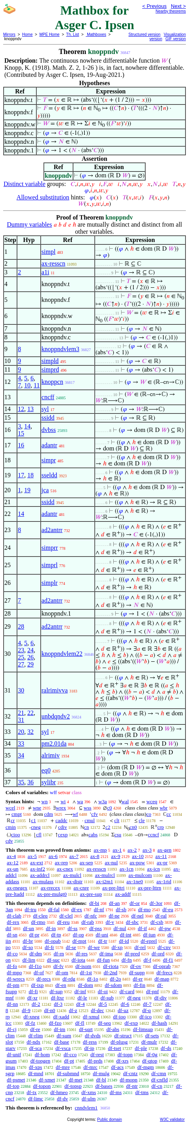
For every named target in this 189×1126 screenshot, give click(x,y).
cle (142, 820)
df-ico (145, 1017)
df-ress (90, 1042)
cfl (38, 835)
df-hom (42, 1054)
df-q (146, 1010)
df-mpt (79, 941)
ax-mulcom (140, 875)
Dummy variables (29, 224)
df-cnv (164, 947)
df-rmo (38, 922)
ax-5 (32, 856)
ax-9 (115, 856)
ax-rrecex (50, 888)
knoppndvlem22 (61, 653)
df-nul (120, 928)
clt (117, 820)
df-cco (70, 1054)
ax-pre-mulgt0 (52, 894)
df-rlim (35, 1036)
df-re (35, 1029)
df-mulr (149, 1042)
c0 (109, 808)
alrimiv (50, 755)
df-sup (56, 991)
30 (21, 690)
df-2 (36, 1004)
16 (21, 445)
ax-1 (117, 850)
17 (21, 475)
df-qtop (149, 1061)
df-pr (34, 935)
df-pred (132, 954)
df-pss (95, 928)
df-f (148, 960)
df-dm (35, 954)
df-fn (127, 960)
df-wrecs (15, 979)
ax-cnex (65, 869)
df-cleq (40, 916)
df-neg (133, 998)
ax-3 (147, 850)
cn (86, 827)
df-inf (80, 991)
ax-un (13, 869)
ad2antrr (51, 530)
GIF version (175, 39)
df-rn (59, 954)
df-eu (167, 909)
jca (45, 490)
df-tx (32, 1092)
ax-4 (11, 856)
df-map (161, 979)
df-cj (12, 1029)
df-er (137, 979)
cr (13, 820)
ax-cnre (81, 888)
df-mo (144, 909)
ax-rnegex (17, 888)
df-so (27, 947)
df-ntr (132, 1086)
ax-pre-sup (91, 894)
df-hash (159, 1023)
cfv (94, 814)
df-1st (86, 972)
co (148, 814)
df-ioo (119, 1017)
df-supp (137, 972)
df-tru (31, 909)
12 (21, 409)
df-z (73, 1010)
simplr (49, 582)
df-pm (13, 985)
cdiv (62, 827)
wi (62, 801)
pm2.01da (54, 743)
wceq (151, 801)
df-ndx (34, 1042)
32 (30, 731)
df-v (110, 922)
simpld (50, 360)
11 (36, 385)
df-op (78, 935)
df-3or (156, 903)
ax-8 (94, 856)
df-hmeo (59, 1092)
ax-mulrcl (105, 875)
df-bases (103, 1086)
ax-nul (111, 862)
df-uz (123, 1010)
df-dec (97, 1010)
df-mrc (90, 1067)
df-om (62, 972)
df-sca (35, 1048)
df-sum (63, 1036)
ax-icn (153, 869)
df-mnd (35, 1073)
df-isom (83, 966)
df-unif (14, 1054)
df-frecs (164, 972)
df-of (39, 972)
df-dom (85, 985)
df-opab (52, 941)
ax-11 (161, 856)
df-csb (156, 922)
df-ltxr (57, 998)
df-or (134, 903)
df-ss (72, 928)
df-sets (152, 1036)
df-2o (115, 979)
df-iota (78, 960)
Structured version (145, 34)
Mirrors (9, 34)
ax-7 (74, 856)
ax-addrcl (40, 875)
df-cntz (130, 1073)
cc (169, 814)
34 (21, 755)
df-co (12, 954)
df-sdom (113, 985)
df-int (125, 935)
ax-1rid (163, 881)
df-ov (135, 966)
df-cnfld (159, 1080)
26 (30, 657)
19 (27, 490)
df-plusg (118, 1042)
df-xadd (61, 1017)
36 (30, 782)
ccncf (153, 835)
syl (45, 409)
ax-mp (100, 850)
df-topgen (40, 1061)
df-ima (106, 954)
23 (21, 650)
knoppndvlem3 (60, 349)
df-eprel (148, 941)
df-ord (158, 954)
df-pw (165, 928)
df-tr (102, 941)
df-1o (92, 979)
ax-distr (74, 881)
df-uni (101, 935)
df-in (51, 928)
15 (21, 433)
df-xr (32, 998)
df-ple (141, 1048)
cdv (9, 841)
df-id (124, 941)
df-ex (76, 909)
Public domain (109, 1119)
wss (88, 808)
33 (21, 743)
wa (80, 801)
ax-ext (36, 862)
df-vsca (63, 1048)
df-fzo (55, 1023)
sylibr (48, 782)
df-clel (66, 916)
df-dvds (93, 1036)
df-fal (54, 909)
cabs (92, 835)
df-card (127, 991)
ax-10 (138, 856)
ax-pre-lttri (113, 888)
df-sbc (132, 922)
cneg (36, 827)
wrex (61, 808)
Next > (178, 6)
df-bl (101, 1080)
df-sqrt (86, 1029)
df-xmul (91, 1017)
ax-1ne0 (135, 881)
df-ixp (37, 985)
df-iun (149, 935)
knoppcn (52, 381)
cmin (11, 827)
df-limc (35, 1099)
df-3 (58, 1004)
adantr (49, 445)
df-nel (137, 916)
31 (21, 720)
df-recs (43, 979)
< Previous (154, 6)
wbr (163, 808)
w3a (102, 801)
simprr (49, 547)
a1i (45, 272)
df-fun (103, 960)
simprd (50, 369)
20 (21, 731)
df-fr (49, 947)
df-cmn (158, 1073)
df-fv (58, 966)
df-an (114, 903)
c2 (107, 827)
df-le (82, 998)
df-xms (88, 1092)
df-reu (63, 922)
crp (160, 827)
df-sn (12, 935)
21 (21, 712)
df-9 (26, 1010)
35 (21, 782)
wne (37, 808)
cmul (89, 820)
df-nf (99, 909)
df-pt (69, 1061)
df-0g (151, 1054)
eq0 (46, 770)
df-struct (123, 1036)
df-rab (87, 922)
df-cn (157, 1086)
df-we (94, 947)
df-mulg (101, 1073)
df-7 (147, 1004)
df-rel (140, 947)
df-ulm (88, 1099)
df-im (59, 1029)
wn (44, 801)
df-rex (13, 922)
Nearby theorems (170, 11)
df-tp (56, 935)
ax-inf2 (37, 869)
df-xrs (122, 1061)
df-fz (30, 1023)
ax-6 (53, 856)
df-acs (117, 1067)
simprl (49, 565)
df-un (28, 928)
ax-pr (162, 862)
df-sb (121, 909)
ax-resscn (53, 263)
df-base (61, 1042)
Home (27, 34)
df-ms (116, 1092)
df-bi (94, 903)
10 (27, 385)
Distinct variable (24, 184)
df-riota (110, 966)
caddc (61, 820)
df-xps (35, 1067)
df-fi (33, 991)
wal (125, 801)
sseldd (49, 475)
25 (21, 657)
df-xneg (31, 1017)
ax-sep (86, 862)
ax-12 (13, 862)
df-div (160, 998)
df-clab (14, 916)
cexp (63, 835)
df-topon (42, 1086)
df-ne (114, 916)
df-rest (97, 1054)
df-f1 (168, 960)
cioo (15, 835)
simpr (48, 460)
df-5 (102, 1004)
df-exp (131, 1023)
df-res (82, 954)
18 (30, 475)
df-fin (140, 985)
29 (30, 664)
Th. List (72, 34)
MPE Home (49, 34)
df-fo (12, 966)
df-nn (12, 1004)
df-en (60, 985)
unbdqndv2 (55, 716)
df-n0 (49, 1010)
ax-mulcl (72, 875)
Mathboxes (96, 34)
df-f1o (35, 966)
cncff (47, 397)
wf (75, 814)
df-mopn (129, 1080)
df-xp (117, 947)
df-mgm (145, 1067)
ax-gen (164, 850)
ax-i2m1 (104, 881)
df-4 (80, 1004)
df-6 (125, 1004)
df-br (27, 941)
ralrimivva (54, 690)
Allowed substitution (43, 197)
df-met (75, 1080)
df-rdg (68, 979)
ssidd (47, 417)
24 (30, 650)
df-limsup (143, 1029)
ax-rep (61, 862)
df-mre (62, 1067)
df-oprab (162, 966)
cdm (48, 814)
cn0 (133, 827)
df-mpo (14, 972)
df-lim (29, 960)
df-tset (114, 1048)
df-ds (166, 1048)
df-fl (79, 1023)
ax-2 (132, 850)
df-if (142, 928)
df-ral (161, 916)
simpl (48, 251)
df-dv (62, 1099)
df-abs (113, 1029)
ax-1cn (126, 869)
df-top (13, 1086)
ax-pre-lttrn (149, 888)
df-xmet (47, 1080)
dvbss (48, 429)
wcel (10, 808)
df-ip (89, 1048)
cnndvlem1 (86, 1108)
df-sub (107, 998)
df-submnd (68, 1073)
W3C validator (172, 1119)
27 (21, 664)
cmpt (16, 814)
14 (27, 426)
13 (30, 409)
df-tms (142, 1092)
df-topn (125, 1054)
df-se (71, 947)
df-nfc (90, 916)
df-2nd (111, 972)
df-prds (95, 1061)
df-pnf (152, 991)
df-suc (53, 960)
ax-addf (123, 894)
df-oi (103, 991)
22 (30, 712)
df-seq (104, 1023)
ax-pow (137, 862)
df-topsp (72, 1086)
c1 (33, 820)
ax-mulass (43, 881)
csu (117, 835)
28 (21, 626)
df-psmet (16, 1080)
